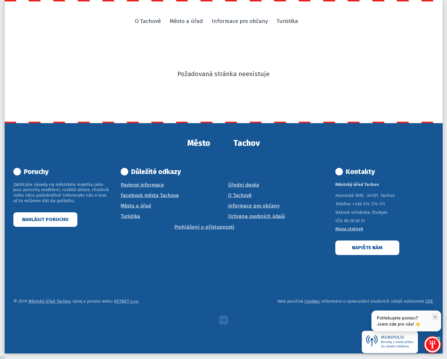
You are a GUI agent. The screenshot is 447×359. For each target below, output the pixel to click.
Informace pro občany (253, 206)
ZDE (429, 301)
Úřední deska (243, 185)
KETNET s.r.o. (126, 301)
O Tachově (240, 195)
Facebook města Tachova (150, 195)
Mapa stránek (349, 228)
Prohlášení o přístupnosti (204, 227)
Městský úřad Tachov (49, 301)
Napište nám (367, 248)
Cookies (312, 301)
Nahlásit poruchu (45, 219)
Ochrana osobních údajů (256, 216)
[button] (309, 21)
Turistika (130, 216)
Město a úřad (136, 206)
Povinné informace (142, 185)
